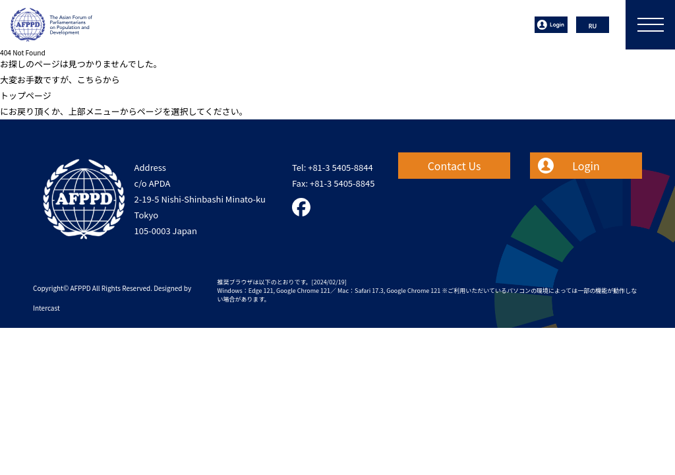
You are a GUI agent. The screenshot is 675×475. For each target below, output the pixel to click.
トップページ (25, 95)
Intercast (46, 308)
